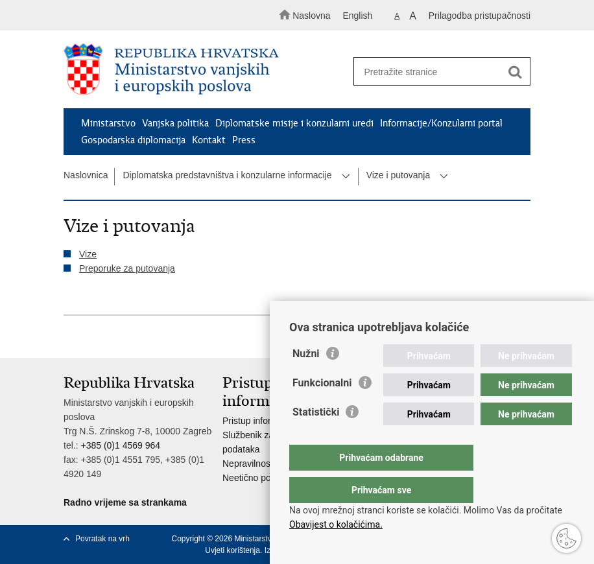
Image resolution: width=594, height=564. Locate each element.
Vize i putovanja (398, 175)
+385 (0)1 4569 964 (120, 445)
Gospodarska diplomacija (133, 140)
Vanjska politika (175, 123)
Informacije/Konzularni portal (441, 123)
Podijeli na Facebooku (98, 337)
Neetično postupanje (263, 478)
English (357, 15)
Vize (88, 254)
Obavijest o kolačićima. (336, 524)
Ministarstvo (108, 123)
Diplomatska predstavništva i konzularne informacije (227, 175)
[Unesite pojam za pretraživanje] (437, 71)
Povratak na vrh (102, 538)
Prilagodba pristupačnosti (479, 15)
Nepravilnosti (248, 463)
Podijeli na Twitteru (126, 337)
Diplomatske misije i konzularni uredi (294, 123)
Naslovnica (86, 175)
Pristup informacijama (266, 421)
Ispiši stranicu (70, 337)
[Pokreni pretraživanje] (515, 72)
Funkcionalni (322, 409)
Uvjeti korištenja (232, 550)
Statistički (315, 438)
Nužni (306, 379)
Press (243, 140)
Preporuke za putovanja (127, 268)
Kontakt (209, 140)
